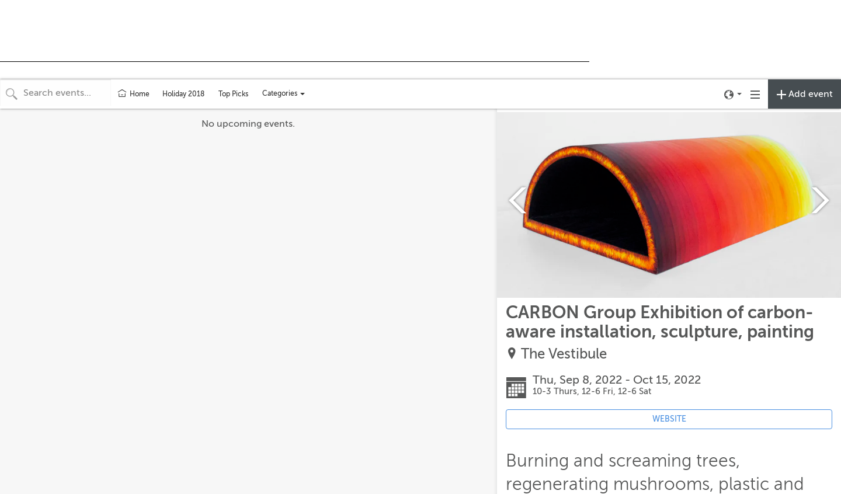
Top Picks (233, 94)
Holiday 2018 (183, 94)
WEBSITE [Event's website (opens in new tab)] (669, 419)
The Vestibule (564, 354)
